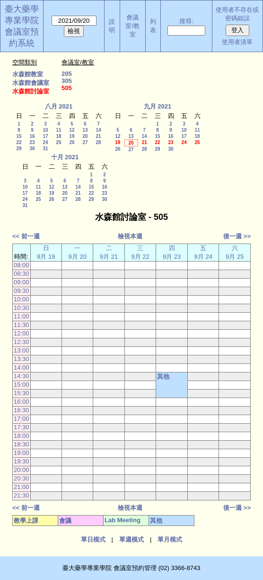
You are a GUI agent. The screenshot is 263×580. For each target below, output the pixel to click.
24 (45, 142)
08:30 (21, 273)
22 (18, 142)
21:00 (21, 486)
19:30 (21, 461)
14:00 (21, 367)
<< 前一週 (26, 236)
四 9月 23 (172, 252)
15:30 (21, 393)
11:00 (21, 316)
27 (85, 142)
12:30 (21, 341)
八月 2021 (59, 106)
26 (71, 142)
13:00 (21, 350)
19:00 (21, 452)
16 (32, 136)
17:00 (21, 418)
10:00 (21, 299)
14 (98, 130)
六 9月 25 (235, 252)
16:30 (21, 410)
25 (58, 142)
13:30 (21, 358)
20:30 (21, 478)
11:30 (21, 324)
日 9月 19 (46, 252)
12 (71, 130)
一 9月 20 (78, 252)
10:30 (21, 307)
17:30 (21, 427)
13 (85, 130)
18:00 (21, 435)
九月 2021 (158, 106)
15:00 (21, 384)
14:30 (21, 376)
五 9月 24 (203, 252)
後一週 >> (237, 236)
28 (98, 142)
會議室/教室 (132, 26)
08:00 (21, 265)
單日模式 (93, 539)
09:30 (21, 290)
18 (58, 136)
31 (45, 148)
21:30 (21, 495)
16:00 (21, 401)
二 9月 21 (109, 252)
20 (85, 136)
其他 (163, 376)
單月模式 (170, 539)
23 (32, 142)
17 (45, 136)
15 (18, 136)
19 (71, 136)
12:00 (21, 333)
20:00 (21, 469)
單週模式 (131, 539)
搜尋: (186, 21)
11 (58, 130)
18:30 (21, 444)
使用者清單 (237, 41)
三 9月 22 (140, 252)
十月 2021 (65, 157)
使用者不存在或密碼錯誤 (237, 14)
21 (98, 136)
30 (32, 148)
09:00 (21, 282)
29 (18, 148)
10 (45, 130)
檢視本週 (130, 236)
